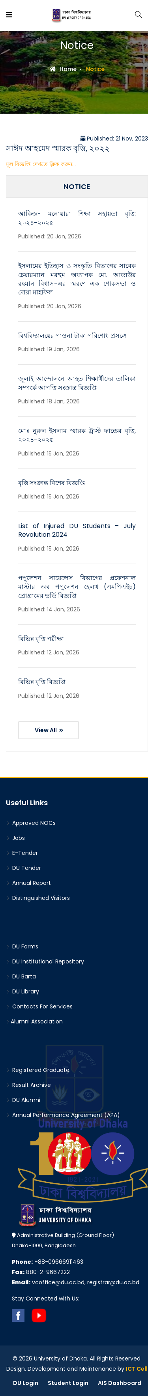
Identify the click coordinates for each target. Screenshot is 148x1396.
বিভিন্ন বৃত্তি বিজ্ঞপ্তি (42, 681)
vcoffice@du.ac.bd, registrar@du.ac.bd (75, 1282)
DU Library (22, 991)
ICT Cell (137, 1369)
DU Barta (21, 976)
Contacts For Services (39, 1006)
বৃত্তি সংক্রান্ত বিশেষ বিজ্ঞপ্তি (51, 482)
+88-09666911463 (47, 1262)
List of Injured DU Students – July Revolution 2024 (77, 530)
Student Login (68, 1383)
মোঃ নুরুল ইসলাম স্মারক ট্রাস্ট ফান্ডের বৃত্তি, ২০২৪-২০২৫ (77, 435)
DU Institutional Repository (45, 961)
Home (63, 69)
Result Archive (28, 1085)
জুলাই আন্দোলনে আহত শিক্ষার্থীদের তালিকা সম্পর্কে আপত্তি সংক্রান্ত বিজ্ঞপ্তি (77, 383)
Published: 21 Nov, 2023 (114, 138)
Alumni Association (34, 1021)
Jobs (15, 838)
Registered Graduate (37, 1070)
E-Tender (22, 853)
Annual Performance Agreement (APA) (63, 1115)
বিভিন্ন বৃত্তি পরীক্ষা (41, 638)
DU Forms (22, 946)
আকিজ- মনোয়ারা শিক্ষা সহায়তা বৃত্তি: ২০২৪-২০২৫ (77, 218)
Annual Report (28, 883)
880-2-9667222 (41, 1272)
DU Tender (23, 868)
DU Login (25, 1383)
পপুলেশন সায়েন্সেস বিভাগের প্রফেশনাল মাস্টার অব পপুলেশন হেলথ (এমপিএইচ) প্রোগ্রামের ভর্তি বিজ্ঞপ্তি (77, 586)
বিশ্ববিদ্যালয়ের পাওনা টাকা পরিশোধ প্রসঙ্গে (72, 335)
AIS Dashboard (119, 1383)
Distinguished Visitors (38, 898)
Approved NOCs (31, 823)
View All (49, 730)
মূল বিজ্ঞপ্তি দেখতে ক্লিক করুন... (41, 164)
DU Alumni (23, 1100)
